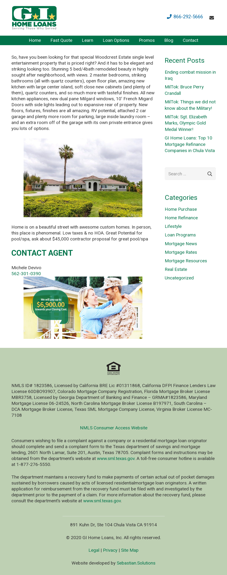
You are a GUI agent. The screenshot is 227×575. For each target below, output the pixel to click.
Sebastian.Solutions (136, 563)
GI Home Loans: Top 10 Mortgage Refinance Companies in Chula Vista (190, 144)
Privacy (110, 550)
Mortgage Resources (186, 261)
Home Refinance (181, 217)
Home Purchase (181, 209)
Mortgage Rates (181, 252)
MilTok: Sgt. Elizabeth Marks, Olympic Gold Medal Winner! (186, 123)
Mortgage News (181, 243)
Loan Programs (180, 235)
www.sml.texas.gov (116, 458)
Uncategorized (179, 278)
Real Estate (176, 269)
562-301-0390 (26, 273)
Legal (93, 550)
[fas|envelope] (212, 17)
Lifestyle (173, 226)
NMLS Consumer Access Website (113, 428)
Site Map (130, 550)
